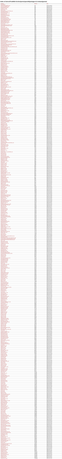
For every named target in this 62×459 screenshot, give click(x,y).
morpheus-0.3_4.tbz (3, 60)
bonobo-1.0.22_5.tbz (4, 377)
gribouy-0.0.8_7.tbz (3, 155)
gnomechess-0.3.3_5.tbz (4, 209)
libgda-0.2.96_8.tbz (3, 325)
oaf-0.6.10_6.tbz (3, 233)
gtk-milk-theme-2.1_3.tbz (4, 146)
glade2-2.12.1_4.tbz (3, 393)
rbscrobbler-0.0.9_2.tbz (4, 67)
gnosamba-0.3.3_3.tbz (4, 123)
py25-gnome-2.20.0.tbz (4, 261)
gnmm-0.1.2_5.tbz (3, 104)
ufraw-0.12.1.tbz (3, 347)
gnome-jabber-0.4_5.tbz (4, 294)
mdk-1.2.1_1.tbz (3, 270)
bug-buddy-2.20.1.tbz (4, 290)
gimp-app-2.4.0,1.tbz (4, 453)
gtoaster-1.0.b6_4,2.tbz (4, 232)
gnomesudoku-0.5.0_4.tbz (4, 259)
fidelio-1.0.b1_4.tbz (3, 205)
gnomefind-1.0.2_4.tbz (4, 212)
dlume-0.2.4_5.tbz (3, 197)
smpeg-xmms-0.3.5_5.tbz (4, 40)
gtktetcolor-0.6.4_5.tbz (4, 124)
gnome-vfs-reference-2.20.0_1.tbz (5, 195)
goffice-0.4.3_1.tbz (3, 409)
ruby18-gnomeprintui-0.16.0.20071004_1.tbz (7, 90)
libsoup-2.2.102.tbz (3, 229)
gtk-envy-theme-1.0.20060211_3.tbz (6, 114)
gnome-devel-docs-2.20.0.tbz (5, 420)
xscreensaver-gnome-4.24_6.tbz (5, 445)
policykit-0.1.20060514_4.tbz (5, 93)
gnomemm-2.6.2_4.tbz (4, 9)
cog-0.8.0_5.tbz (3, 72)
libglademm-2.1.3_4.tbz (4, 82)
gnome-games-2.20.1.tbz (4, 452)
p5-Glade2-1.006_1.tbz (4, 55)
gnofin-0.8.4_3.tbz (3, 219)
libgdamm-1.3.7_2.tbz (4, 169)
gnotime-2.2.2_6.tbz (3, 323)
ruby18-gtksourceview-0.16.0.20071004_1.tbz (7, 77)
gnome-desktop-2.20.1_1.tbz (5, 361)
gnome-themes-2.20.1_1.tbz (5, 415)
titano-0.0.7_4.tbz (3, 339)
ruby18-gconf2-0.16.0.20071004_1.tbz (6, 81)
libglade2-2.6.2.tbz (3, 176)
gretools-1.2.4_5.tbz (3, 227)
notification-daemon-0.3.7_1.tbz (5, 91)
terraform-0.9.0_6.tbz (4, 345)
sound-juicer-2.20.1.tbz (4, 380)
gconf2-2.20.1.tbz (3, 379)
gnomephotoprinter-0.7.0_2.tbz (5, 99)
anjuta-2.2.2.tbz (3, 442)
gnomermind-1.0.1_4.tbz (4, 274)
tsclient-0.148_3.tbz (3, 293)
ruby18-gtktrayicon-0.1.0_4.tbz (5, 51)
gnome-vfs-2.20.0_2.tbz (4, 381)
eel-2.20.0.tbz (3, 344)
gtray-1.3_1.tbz (3, 26)
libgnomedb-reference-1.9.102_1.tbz (6, 329)
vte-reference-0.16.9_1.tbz (4, 58)
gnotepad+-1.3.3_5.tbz (4, 322)
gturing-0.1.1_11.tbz (3, 163)
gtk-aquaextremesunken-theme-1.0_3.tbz (6, 253)
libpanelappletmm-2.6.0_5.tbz (5, 110)
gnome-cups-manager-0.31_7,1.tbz (6, 301)
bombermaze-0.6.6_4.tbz (4, 307)
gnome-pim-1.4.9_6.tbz (4, 334)
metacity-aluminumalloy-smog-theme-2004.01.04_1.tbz (8, 41)
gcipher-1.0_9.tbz (3, 88)
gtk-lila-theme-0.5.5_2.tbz (4, 34)
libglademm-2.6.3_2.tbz (4, 284)
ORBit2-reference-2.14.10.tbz (5, 29)
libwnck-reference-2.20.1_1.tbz (5, 101)
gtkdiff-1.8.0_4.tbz (3, 183)
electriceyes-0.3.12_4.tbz (4, 242)
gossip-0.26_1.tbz (3, 359)
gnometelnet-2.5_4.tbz (4, 162)
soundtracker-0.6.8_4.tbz (4, 302)
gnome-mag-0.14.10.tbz (4, 208)
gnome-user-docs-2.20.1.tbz (5, 454)
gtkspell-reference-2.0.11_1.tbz (5, 14)
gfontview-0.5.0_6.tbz (4, 178)
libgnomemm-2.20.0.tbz (4, 68)
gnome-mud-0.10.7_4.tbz (4, 292)
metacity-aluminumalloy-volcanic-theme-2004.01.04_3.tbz (9, 46)
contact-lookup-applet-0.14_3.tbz (5, 135)
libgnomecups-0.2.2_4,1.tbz (5, 166)
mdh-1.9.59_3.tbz (3, 199)
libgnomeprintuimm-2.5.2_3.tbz (5, 115)
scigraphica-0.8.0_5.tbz (4, 355)
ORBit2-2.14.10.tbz (3, 317)
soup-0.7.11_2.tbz (3, 254)
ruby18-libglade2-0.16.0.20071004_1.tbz (6, 73)
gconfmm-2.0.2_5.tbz (4, 130)
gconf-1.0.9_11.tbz (3, 316)
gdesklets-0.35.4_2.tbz (4, 354)
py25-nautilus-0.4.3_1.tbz (4, 57)
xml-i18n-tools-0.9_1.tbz (4, 48)
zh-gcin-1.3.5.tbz (3, 410)
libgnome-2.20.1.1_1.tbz (4, 389)
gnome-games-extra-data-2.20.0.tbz (6, 432)
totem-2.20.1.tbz (3, 412)
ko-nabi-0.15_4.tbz (3, 314)
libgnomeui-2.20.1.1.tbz (4, 376)
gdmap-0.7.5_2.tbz (3, 100)
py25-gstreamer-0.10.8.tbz (4, 258)
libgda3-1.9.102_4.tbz (4, 403)
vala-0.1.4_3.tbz (3, 349)
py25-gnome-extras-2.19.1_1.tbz (5, 185)
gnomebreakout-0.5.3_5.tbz (5, 177)
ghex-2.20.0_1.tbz (3, 365)
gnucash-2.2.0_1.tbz (3, 441)
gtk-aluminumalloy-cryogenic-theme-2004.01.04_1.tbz (8, 237)
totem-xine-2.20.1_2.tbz (4, 408)
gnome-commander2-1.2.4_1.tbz (5, 400)
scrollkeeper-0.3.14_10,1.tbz (5, 243)
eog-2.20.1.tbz (3, 391)
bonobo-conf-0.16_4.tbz (4, 222)
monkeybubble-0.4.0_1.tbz (4, 444)
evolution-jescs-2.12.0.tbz (4, 248)
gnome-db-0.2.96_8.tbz (4, 304)
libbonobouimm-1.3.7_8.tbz (4, 196)
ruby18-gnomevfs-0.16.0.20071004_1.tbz (6, 113)
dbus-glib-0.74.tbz (3, 207)
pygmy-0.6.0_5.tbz (3, 211)
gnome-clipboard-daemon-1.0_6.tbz (6, 19)
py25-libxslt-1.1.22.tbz (4, 141)
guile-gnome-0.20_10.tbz (4, 241)
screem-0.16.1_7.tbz (4, 414)
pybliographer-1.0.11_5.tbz (4, 318)
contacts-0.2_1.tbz (3, 105)
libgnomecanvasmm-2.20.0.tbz (5, 221)
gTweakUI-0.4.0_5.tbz (4, 136)
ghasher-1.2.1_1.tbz (3, 38)
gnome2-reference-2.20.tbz (4, 7)
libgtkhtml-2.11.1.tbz (3, 305)
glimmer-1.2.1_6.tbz (3, 313)
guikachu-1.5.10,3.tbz (4, 401)
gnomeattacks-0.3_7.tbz (4, 434)
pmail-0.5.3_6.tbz (3, 244)
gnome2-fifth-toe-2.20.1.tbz (4, 17)
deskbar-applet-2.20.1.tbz (4, 335)
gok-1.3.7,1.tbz (3, 372)
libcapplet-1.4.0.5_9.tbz (4, 69)
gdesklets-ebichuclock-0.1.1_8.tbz (5, 98)
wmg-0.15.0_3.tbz (3, 94)
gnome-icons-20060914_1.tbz (5, 6)
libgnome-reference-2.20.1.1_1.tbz (5, 102)
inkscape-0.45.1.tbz (3, 450)
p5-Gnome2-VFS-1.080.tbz (4, 184)
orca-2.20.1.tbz (3, 382)
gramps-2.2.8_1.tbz (3, 455)
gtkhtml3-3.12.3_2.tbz (4, 388)
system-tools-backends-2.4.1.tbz (5, 157)
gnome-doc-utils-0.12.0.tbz (4, 283)
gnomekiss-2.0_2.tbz (4, 137)
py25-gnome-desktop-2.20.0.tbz (5, 252)
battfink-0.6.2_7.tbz (3, 131)
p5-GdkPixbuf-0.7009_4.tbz (4, 66)
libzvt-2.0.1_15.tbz (3, 188)
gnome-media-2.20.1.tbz (4, 402)
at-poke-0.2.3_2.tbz (3, 109)
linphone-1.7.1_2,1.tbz (4, 198)
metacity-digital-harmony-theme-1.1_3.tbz (6, 24)
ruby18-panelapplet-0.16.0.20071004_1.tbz (7, 61)
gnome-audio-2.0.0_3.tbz (4, 398)
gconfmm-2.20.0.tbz (3, 133)
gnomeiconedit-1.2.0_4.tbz (4, 148)
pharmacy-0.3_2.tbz (3, 165)
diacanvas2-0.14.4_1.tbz (4, 297)
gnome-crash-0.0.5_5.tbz (4, 84)
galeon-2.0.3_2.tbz (3, 424)
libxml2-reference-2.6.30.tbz (5, 337)
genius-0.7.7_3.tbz (3, 387)
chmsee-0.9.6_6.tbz (3, 154)
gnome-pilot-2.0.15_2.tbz (4, 336)
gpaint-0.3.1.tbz (3, 186)
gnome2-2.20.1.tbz (3, 16)
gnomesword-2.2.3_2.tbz (4, 436)
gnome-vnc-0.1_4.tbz (4, 70)
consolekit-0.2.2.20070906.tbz (5, 121)
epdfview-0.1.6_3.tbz (4, 168)
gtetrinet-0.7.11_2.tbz (4, 281)
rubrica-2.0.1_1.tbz (3, 324)
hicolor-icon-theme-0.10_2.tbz (5, 18)
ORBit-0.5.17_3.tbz (3, 346)
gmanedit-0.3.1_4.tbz (4, 126)
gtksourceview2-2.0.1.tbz (4, 333)
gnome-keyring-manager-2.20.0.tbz (6, 216)
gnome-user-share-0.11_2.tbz (5, 89)
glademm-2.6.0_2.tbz (4, 312)
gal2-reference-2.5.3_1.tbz (4, 144)
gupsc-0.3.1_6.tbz (3, 167)
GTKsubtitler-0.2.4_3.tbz (4, 125)
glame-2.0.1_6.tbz (3, 326)
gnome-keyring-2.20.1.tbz (4, 260)
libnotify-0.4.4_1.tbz (3, 111)
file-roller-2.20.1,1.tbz (4, 360)
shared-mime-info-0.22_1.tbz (5, 296)
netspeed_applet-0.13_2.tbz (5, 272)
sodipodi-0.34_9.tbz (3, 358)
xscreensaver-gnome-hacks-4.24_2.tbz (6, 443)
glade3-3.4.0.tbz (3, 399)
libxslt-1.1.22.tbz (3, 280)
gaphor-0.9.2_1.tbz (3, 348)
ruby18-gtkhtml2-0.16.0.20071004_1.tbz (6, 76)
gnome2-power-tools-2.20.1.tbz (5, 15)
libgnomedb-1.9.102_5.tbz (4, 350)
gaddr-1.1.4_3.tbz (3, 39)
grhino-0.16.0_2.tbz (3, 371)
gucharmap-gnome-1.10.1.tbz (5, 422)
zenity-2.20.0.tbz (3, 411)
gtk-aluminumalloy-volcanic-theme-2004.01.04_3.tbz (8, 238)
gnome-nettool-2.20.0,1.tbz (4, 282)
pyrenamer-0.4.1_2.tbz (4, 190)
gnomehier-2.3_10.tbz (4, 8)
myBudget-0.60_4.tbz (4, 404)
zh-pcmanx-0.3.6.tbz (3, 230)
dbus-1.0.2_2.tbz (3, 303)
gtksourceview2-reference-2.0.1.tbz (6, 78)
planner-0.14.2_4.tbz (4, 430)
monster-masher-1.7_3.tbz (4, 366)
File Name (2, 3)
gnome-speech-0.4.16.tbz (4, 112)
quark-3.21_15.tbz (3, 122)
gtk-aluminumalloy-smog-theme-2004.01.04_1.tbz (8, 239)
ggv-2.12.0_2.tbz (3, 357)
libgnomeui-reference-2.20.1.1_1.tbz (6, 228)
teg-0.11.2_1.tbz (3, 419)
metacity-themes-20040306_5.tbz (5, 5)
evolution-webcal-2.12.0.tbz (4, 145)
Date (47, 3)
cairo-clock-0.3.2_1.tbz (4, 265)
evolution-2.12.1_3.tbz (4, 456)
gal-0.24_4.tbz (3, 390)
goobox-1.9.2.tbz (3, 271)
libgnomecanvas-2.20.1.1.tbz (5, 285)
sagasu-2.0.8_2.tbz (3, 175)
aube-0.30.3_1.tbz (3, 173)
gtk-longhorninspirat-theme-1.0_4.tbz (6, 200)
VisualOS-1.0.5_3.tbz (4, 164)
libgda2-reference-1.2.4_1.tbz (5, 201)
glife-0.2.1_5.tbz (3, 80)
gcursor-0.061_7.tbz (3, 62)
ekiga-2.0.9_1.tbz (3, 446)
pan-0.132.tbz (3, 367)
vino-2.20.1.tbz (3, 291)
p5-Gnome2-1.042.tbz (4, 210)
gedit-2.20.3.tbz (3, 435)
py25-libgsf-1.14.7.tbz (4, 59)
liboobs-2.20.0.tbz (3, 217)
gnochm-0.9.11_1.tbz (4, 206)
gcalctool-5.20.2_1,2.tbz (4, 369)
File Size (35, 3)
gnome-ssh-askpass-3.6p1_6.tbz (5, 20)
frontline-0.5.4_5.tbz (3, 275)
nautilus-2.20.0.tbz (3, 429)
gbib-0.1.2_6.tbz (3, 147)
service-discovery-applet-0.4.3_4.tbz (6, 174)
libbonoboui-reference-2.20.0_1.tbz (6, 194)
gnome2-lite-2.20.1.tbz (4, 13)
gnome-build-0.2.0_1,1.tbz (4, 251)
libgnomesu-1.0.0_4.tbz (4, 158)
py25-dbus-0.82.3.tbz (4, 220)
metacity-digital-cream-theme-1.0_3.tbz (6, 25)
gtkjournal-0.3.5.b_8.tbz (4, 179)
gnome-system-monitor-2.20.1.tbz (5, 423)
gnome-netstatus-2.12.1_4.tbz (5, 264)
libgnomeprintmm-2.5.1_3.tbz (5, 92)
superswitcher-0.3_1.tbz (4, 47)
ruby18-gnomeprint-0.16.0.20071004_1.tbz (7, 120)
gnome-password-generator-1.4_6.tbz (6, 37)
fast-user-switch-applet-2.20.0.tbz (5, 327)
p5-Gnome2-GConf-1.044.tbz (5, 156)
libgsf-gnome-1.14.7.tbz (4, 49)
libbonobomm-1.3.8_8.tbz (4, 308)
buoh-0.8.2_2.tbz (3, 152)
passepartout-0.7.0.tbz (4, 370)
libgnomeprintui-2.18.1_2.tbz (5, 306)
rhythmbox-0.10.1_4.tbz (4, 433)
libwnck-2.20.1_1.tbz (4, 295)
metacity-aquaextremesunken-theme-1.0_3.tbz (7, 35)
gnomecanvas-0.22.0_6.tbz (4, 36)
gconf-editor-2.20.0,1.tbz (4, 338)
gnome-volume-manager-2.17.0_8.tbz (6, 287)
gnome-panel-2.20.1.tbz (4, 421)
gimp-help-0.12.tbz (3, 457)
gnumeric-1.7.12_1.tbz (4, 451)
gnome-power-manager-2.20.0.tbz (5, 425)
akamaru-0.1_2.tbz (3, 56)
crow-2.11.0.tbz (3, 397)
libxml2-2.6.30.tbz (3, 392)
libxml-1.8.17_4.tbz (3, 328)
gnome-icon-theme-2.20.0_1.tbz (5, 431)
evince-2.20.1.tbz (3, 378)
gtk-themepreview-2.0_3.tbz (5, 28)
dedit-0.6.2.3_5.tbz (3, 83)
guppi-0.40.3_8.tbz (3, 356)
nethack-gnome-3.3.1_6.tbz (4, 386)
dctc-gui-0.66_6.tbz (3, 249)
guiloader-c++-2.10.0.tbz (4, 180)
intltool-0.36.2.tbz (3, 116)
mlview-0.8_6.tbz (3, 351)
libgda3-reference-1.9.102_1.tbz (5, 231)
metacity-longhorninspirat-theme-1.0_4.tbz (7, 30)
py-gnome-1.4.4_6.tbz (4, 218)
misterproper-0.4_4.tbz (4, 250)
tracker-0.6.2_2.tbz (3, 315)
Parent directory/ (3, 4)
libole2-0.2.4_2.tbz (3, 143)
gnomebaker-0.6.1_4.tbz (4, 368)
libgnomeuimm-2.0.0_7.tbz (4, 273)
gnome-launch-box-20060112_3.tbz (6, 103)
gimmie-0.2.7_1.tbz (3, 286)
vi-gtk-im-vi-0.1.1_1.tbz (4, 27)
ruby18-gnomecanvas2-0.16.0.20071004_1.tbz (7, 142)
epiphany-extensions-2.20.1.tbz (5, 340)
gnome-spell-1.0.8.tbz (4, 187)
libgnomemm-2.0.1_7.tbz (4, 71)
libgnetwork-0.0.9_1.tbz (4, 262)
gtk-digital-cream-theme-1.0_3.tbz (5, 226)
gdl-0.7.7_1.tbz (3, 240)
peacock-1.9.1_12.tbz (4, 132)
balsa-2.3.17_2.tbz (3, 413)
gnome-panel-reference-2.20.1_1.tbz (6, 50)
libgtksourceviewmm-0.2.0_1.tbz (5, 119)
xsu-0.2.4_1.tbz (3, 189)
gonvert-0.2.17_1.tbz (4, 134)
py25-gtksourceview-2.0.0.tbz (5, 45)
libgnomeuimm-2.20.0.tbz (4, 276)
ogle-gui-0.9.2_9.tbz (3, 153)
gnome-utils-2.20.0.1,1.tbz (4, 440)
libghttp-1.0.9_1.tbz (3, 79)
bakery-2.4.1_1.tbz (3, 269)
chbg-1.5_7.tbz (3, 263)
